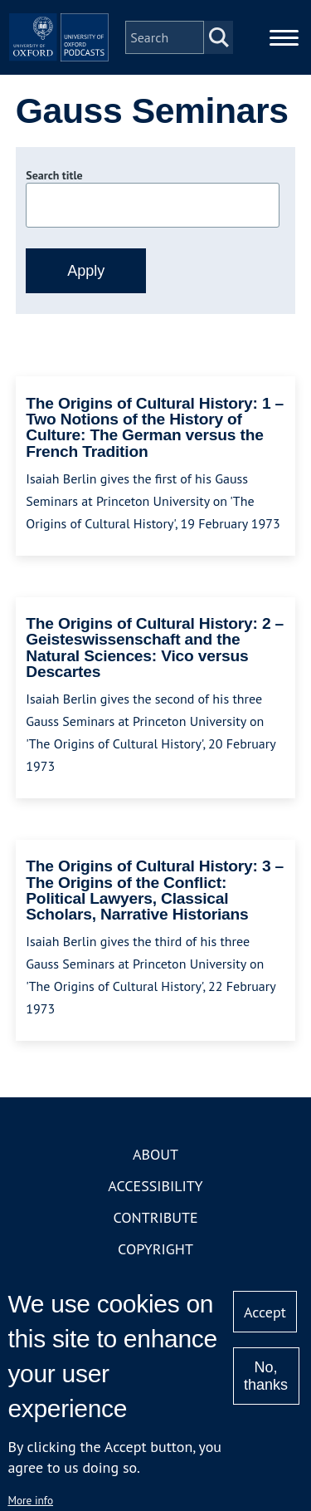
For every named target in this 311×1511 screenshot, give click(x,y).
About (155, 1154)
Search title (54, 175)
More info (30, 1500)
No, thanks (266, 1376)
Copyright (155, 1248)
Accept (265, 1312)
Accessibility (155, 1185)
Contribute (155, 1217)
